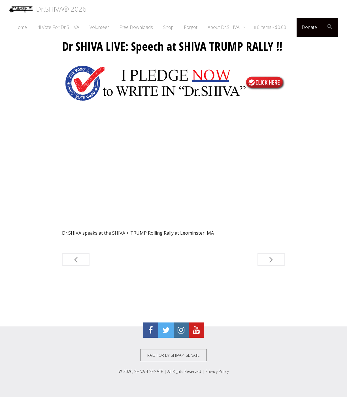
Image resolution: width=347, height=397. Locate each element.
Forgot (190, 27)
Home (20, 27)
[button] (330, 27)
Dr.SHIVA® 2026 (47, 9)
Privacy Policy (217, 371)
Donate (309, 27)
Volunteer (99, 27)
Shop (168, 27)
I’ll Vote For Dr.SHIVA (58, 27)
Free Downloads (136, 27)
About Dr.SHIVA (224, 27)
